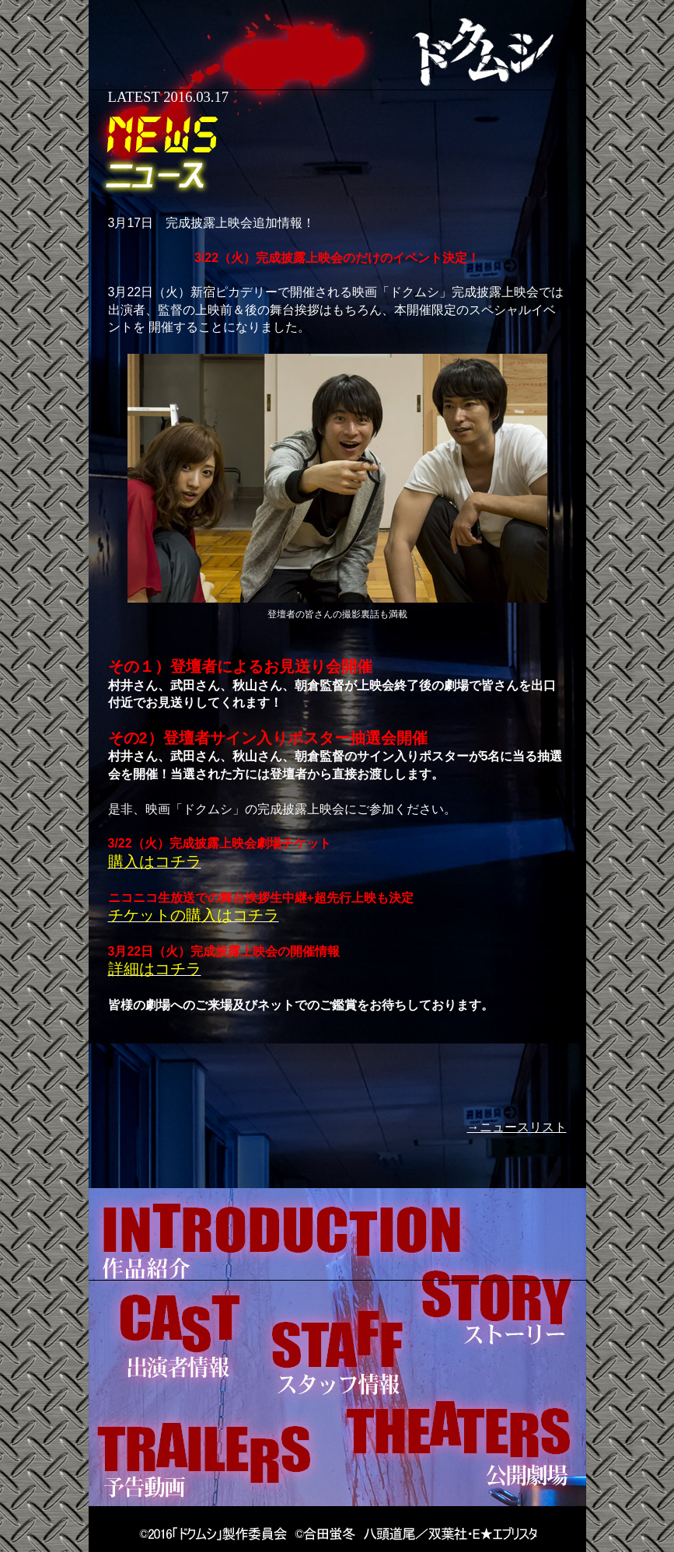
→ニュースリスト (517, 1127)
